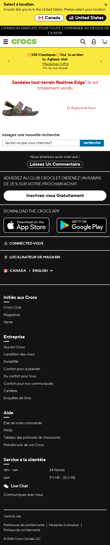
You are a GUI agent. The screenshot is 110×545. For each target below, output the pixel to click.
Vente (8, 322)
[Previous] (8, 61)
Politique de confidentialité (22, 530)
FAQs (8, 430)
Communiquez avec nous (23, 494)
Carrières (10, 391)
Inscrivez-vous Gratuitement (55, 196)
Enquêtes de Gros (17, 398)
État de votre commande (23, 423)
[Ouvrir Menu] (5, 41)
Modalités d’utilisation (64, 525)
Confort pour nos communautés (28, 383)
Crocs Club (12, 307)
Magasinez (12, 315)
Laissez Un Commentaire (55, 164)
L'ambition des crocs (19, 354)
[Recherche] (83, 41)
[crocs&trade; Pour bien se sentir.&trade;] (23, 41)
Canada (49, 18)
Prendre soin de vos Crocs (24, 445)
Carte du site (12, 516)
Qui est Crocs (14, 347)
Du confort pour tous (20, 376)
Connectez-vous (23, 243)
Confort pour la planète (22, 369)
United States (86, 18)
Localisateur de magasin (32, 257)
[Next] (101, 61)
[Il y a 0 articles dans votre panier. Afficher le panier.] (104, 41)
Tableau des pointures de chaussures (32, 437)
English (42, 270)
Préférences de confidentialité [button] (24, 525)
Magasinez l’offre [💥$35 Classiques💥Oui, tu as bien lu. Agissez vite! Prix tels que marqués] (55, 64)
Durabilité (11, 361)
